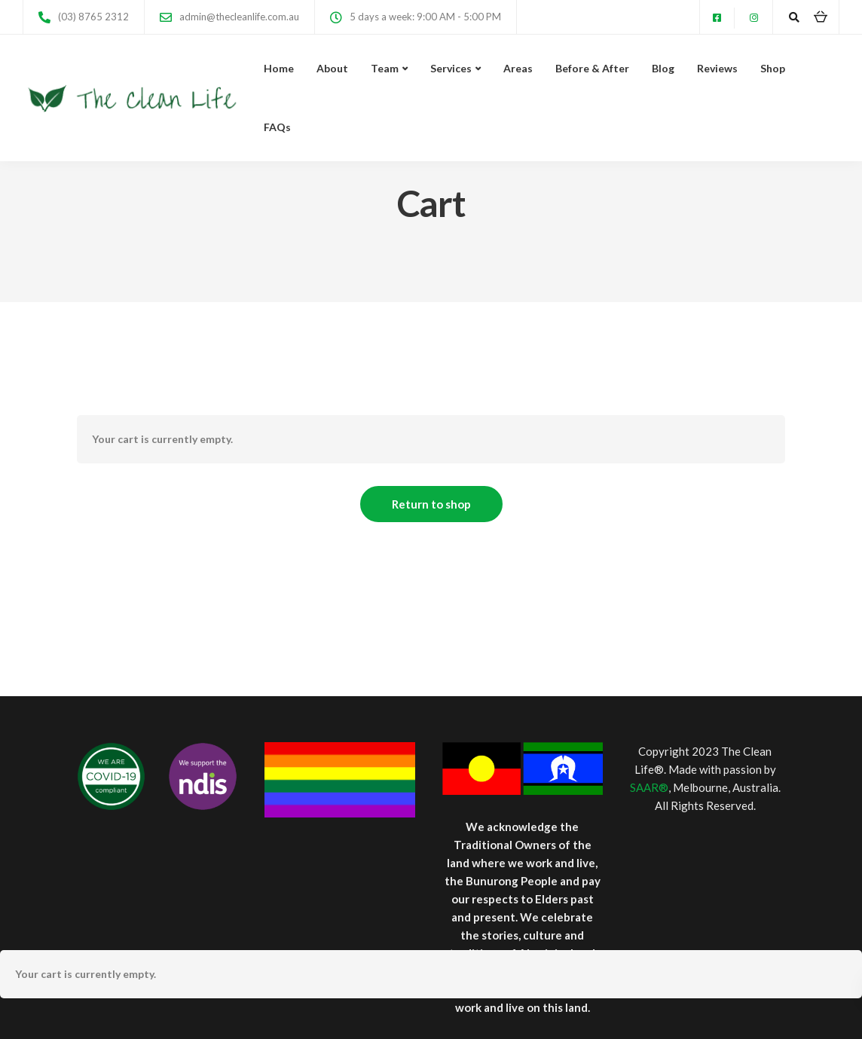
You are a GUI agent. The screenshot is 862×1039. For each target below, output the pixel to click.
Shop (772, 68)
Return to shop (431, 504)
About (332, 68)
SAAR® (649, 787)
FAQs (277, 127)
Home (279, 68)
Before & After (592, 68)
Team (385, 68)
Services (451, 68)
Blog (663, 68)
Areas (518, 68)
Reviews (717, 68)
